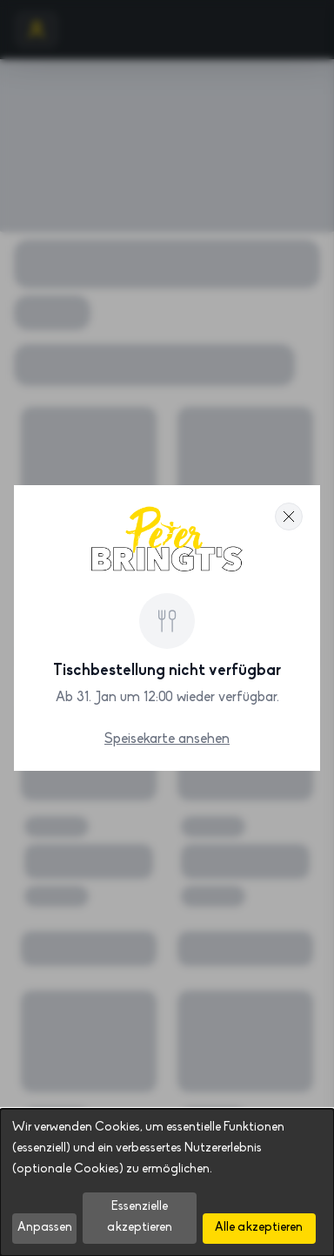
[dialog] (167, 1182)
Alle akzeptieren (259, 1227)
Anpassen (44, 1227)
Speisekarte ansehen (167, 739)
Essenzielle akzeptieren (139, 1217)
